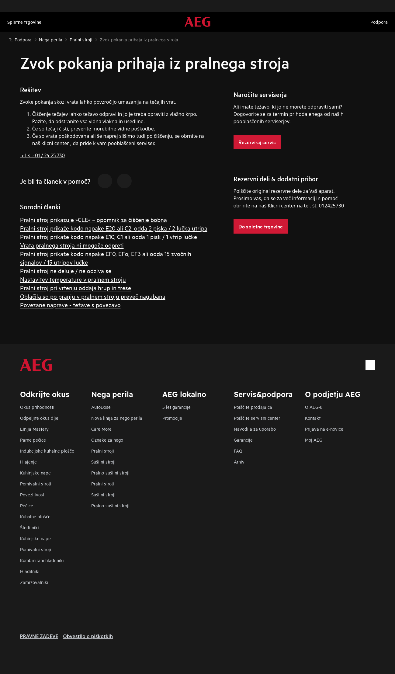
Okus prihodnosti (37, 407)
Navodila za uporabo (255, 429)
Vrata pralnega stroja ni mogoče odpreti (72, 245)
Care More (101, 429)
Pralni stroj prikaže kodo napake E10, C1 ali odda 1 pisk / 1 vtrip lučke (108, 236)
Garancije (243, 440)
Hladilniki (30, 571)
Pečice (26, 505)
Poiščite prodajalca (253, 407)
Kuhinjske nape (35, 472)
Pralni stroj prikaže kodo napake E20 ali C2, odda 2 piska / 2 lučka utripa (113, 228)
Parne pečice (33, 440)
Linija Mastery (34, 429)
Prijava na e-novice (324, 429)
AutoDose (101, 407)
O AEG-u (313, 407)
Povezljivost (32, 494)
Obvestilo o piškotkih (88, 636)
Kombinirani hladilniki (42, 560)
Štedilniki (29, 527)
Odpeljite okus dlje (39, 418)
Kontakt (313, 418)
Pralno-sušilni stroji (110, 472)
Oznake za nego (107, 440)
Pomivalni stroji (35, 483)
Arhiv (239, 461)
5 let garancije (176, 407)
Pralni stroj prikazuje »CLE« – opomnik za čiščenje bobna (93, 219)
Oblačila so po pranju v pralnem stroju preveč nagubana (92, 296)
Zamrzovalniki (34, 582)
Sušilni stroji (103, 461)
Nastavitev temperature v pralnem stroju (73, 279)
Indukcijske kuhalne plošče (47, 450)
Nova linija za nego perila (116, 418)
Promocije (172, 418)
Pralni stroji (102, 450)
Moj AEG (313, 440)
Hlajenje (28, 461)
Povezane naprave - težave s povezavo (70, 304)
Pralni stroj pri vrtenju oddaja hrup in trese (75, 287)
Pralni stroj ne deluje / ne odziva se (65, 270)
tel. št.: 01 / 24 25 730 (42, 154)
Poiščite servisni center (257, 418)
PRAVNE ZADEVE (39, 636)
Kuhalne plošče (35, 516)
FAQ (238, 450)
